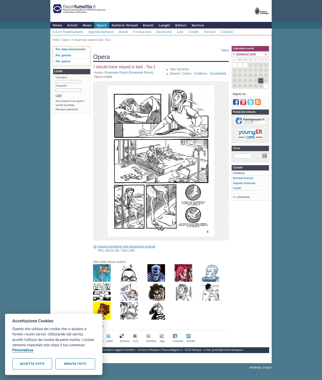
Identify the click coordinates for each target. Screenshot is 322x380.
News (87, 25)
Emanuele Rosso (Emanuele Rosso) (129, 72)
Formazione (142, 32)
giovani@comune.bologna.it (227, 350)
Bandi (123, 32)
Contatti (227, 32)
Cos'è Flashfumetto (68, 32)
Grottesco (200, 73)
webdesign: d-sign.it (261, 367)
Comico (186, 73)
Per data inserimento (71, 49)
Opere (102, 25)
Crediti (194, 32)
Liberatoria (243, 197)
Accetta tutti (32, 364)
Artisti (72, 25)
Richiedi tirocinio (243, 178)
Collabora (239, 173)
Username (61, 77)
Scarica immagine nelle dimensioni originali (126, 246)
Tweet (225, 50)
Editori (181, 25)
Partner (210, 32)
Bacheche (164, 32)
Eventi (148, 25)
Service (198, 25)
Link (180, 32)
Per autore (63, 61)
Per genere (63, 55)
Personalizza (22, 350)
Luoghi (164, 25)
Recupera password (67, 109)
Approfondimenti (101, 32)
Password (61, 85)
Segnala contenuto (244, 183)
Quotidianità (218, 73)
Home (57, 25)
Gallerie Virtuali (125, 25)
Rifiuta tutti (75, 364)
